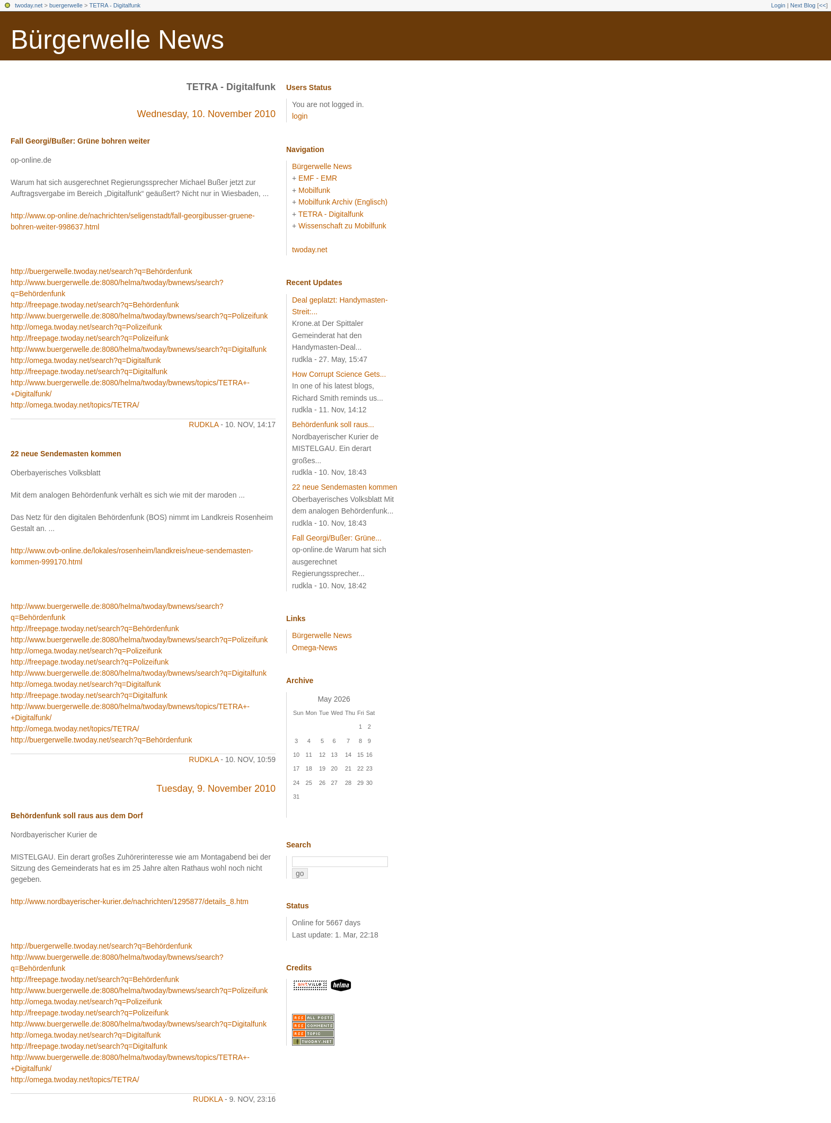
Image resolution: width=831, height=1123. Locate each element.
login (300, 116)
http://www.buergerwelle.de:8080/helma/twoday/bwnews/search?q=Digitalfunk (139, 349)
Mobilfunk (314, 190)
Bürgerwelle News (117, 40)
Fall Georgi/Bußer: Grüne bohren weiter (80, 141)
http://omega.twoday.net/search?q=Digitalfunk (86, 360)
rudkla (203, 424)
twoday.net (28, 5)
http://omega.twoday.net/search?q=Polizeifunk (86, 327)
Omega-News (315, 647)
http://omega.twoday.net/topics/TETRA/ (75, 405)
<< (822, 5)
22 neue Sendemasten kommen (66, 453)
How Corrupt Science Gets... (339, 374)
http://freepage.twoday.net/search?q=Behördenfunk (95, 304)
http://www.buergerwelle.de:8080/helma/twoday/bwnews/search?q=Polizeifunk (139, 316)
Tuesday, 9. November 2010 (216, 788)
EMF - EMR (317, 178)
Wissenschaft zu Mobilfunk (342, 226)
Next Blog (803, 5)
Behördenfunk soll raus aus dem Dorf (77, 815)
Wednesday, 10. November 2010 (206, 114)
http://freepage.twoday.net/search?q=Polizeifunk (90, 338)
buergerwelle (66, 5)
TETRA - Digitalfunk (114, 5)
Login (778, 5)
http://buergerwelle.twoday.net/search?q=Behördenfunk (101, 271)
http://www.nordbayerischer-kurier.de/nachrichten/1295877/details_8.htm (130, 901)
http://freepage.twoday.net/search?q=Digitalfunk (89, 371)
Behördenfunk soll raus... (333, 424)
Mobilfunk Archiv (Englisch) (342, 202)
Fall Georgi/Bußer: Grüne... (337, 538)
